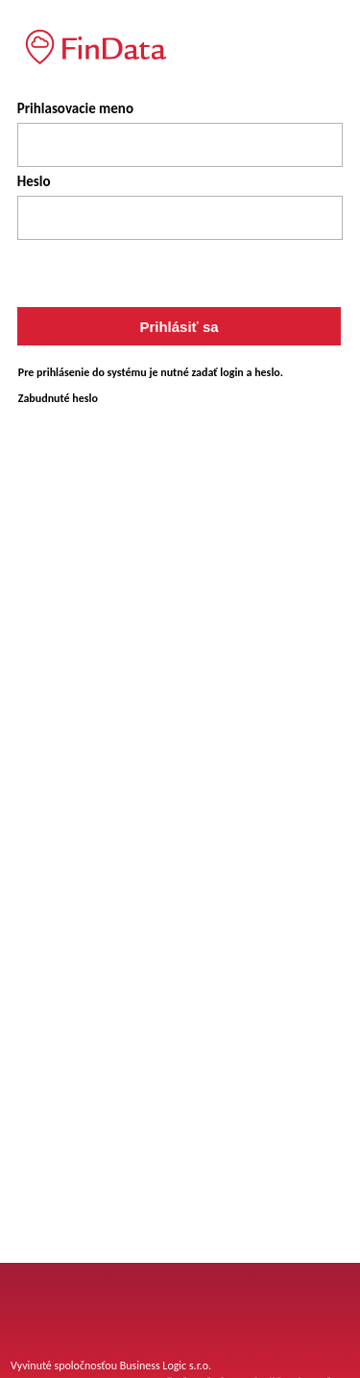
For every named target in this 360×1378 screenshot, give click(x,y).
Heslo (34, 181)
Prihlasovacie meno (75, 108)
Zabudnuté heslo (58, 398)
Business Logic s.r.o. (165, 1365)
